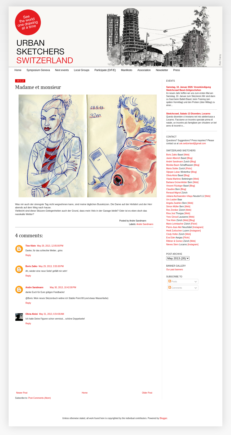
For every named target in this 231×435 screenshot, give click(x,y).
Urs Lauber (171, 199)
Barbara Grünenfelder (176, 182)
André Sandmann (174, 161)
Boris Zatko (31, 266)
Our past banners (174, 269)
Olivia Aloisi (31, 314)
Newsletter (162, 70)
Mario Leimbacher (175, 224)
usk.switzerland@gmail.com (192, 143)
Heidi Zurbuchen (174, 230)
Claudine (170, 189)
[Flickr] (188, 168)
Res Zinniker (172, 210)
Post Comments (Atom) (39, 398)
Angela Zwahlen (174, 203)
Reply (28, 255)
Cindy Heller (172, 234)
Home (17, 70)
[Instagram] (198, 227)
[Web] (186, 154)
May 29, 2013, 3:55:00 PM (51, 266)
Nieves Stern (172, 244)
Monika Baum (172, 165)
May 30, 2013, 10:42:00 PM (63, 287)
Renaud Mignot (173, 192)
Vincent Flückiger (174, 186)
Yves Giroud (172, 217)
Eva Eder (170, 237)
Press (176, 70)
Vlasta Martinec (173, 179)
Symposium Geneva (38, 70)
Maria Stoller (172, 168)
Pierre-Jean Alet (174, 227)
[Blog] (190, 158)
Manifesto (126, 70)
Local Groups (81, 70)
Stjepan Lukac (173, 172)
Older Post (147, 393)
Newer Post (21, 393)
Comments (175, 288)
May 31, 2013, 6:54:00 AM (51, 314)
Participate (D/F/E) (105, 70)
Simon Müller (172, 206)
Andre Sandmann (144, 224)
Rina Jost (170, 213)
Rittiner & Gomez (174, 241)
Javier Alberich (173, 158)
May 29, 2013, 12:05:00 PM (50, 246)
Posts (172, 281)
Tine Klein (30, 246)
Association (144, 70)
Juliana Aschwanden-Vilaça (179, 196)
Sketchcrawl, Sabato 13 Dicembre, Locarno (188, 113)
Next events (62, 70)
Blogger (163, 418)
